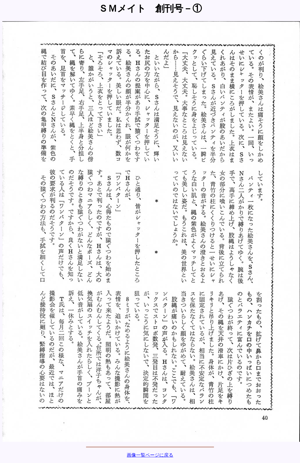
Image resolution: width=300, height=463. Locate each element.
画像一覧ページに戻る (150, 455)
